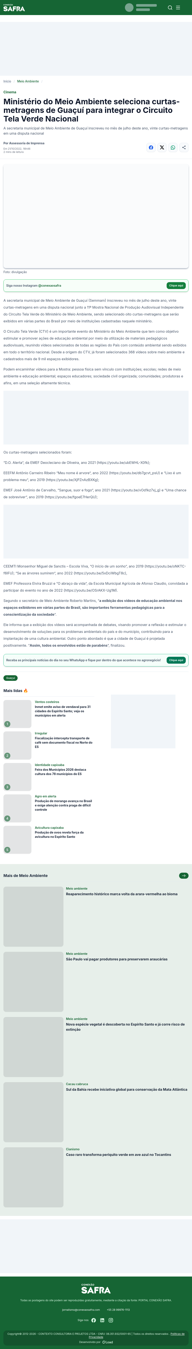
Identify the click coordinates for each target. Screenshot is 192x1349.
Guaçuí (10, 678)
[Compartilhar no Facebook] (151, 147)
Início (7, 81)
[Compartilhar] (184, 147)
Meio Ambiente (28, 81)
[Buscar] (170, 7)
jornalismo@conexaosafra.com (81, 1309)
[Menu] (178, 7)
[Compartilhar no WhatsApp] (173, 147)
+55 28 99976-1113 (118, 1309)
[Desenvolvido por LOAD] (107, 1342)
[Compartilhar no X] (162, 147)
